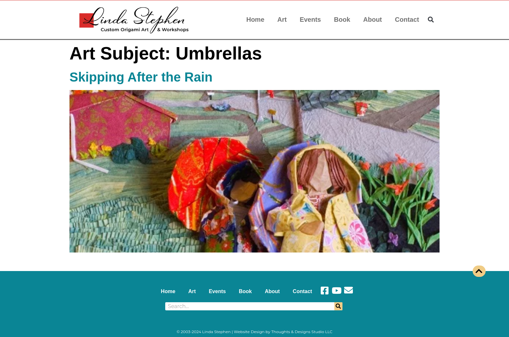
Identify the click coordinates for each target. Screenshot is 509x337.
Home (255, 19)
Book (342, 19)
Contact (407, 19)
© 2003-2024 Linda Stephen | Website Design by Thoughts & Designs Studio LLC (254, 331)
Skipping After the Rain (141, 77)
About (372, 19)
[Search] (338, 306)
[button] (431, 19)
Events (310, 19)
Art (282, 19)
